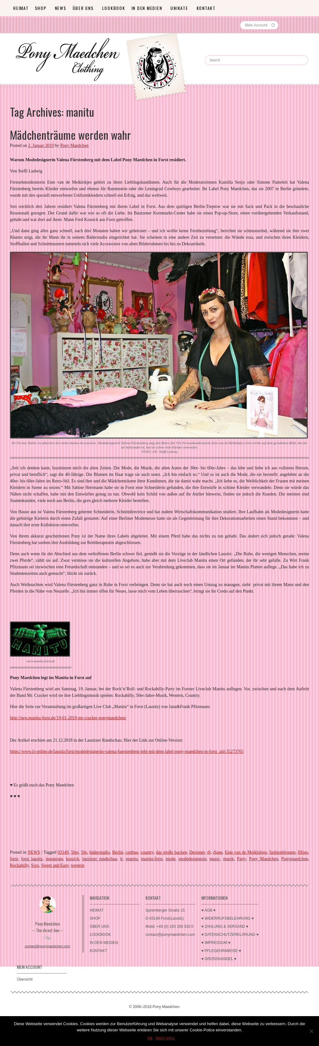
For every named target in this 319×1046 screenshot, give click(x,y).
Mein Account (256, 25)
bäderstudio (99, 852)
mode (170, 858)
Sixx (35, 865)
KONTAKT (206, 8)
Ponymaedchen (294, 858)
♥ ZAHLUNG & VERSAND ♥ (224, 926)
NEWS (34, 852)
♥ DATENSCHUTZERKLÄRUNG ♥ (230, 934)
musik (228, 858)
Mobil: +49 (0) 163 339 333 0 (169, 926)
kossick (72, 858)
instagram (54, 858)
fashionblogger (282, 852)
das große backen (171, 852)
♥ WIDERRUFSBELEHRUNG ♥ (227, 918)
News (60, 8)
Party (241, 858)
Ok (150, 1038)
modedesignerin (192, 858)
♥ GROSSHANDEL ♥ (218, 959)
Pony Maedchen (74, 145)
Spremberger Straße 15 (165, 910)
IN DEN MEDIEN (146, 8)
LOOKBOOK (113, 8)
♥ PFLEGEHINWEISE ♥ (221, 951)
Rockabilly (19, 865)
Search (218, 50)
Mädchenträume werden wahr (70, 134)
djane (217, 852)
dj (209, 852)
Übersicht (25, 979)
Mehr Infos (165, 1038)
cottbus (132, 852)
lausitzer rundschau (99, 858)
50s (84, 852)
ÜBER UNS (83, 8)
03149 (63, 852)
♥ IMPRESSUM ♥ (216, 942)
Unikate (179, 8)
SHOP (40, 8)
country (147, 852)
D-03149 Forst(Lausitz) (164, 918)
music (215, 858)
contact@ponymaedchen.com (47, 946)
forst (14, 858)
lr (121, 858)
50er (75, 852)
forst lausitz (32, 858)
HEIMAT (21, 8)
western (77, 865)
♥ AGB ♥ (208, 910)
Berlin (117, 852)
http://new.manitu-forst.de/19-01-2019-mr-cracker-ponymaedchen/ (68, 717)
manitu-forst (152, 858)
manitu (132, 858)
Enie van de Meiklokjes (246, 852)
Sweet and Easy (55, 865)
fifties (303, 852)
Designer (197, 852)
